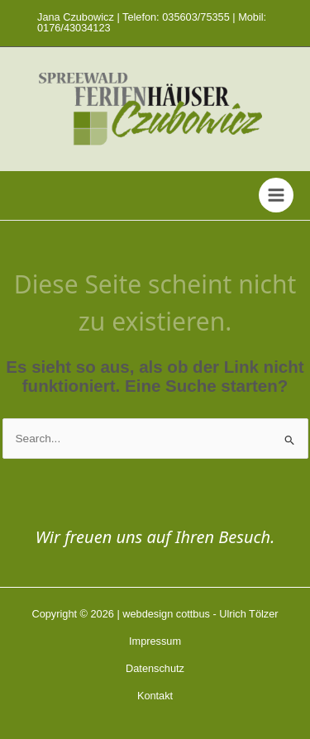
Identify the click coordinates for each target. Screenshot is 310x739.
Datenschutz (155, 668)
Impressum (155, 641)
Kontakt (155, 695)
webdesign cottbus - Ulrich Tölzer (200, 614)
